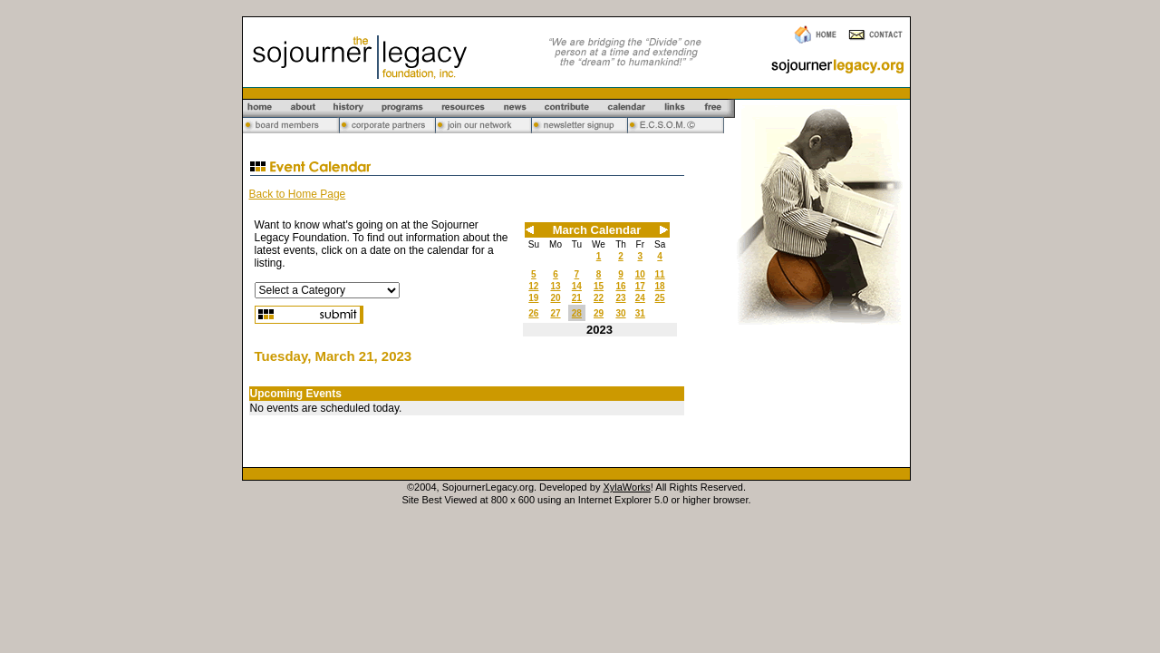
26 (533, 313)
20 (555, 298)
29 (599, 313)
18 (660, 286)
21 (577, 298)
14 (577, 286)
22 (599, 298)
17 (640, 286)
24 (640, 298)
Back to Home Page (297, 194)
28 (577, 313)
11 (660, 274)
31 (640, 313)
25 (660, 298)
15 (599, 286)
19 (533, 298)
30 (620, 313)
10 (640, 274)
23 (620, 298)
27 (555, 313)
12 (533, 286)
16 (620, 286)
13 (555, 286)
